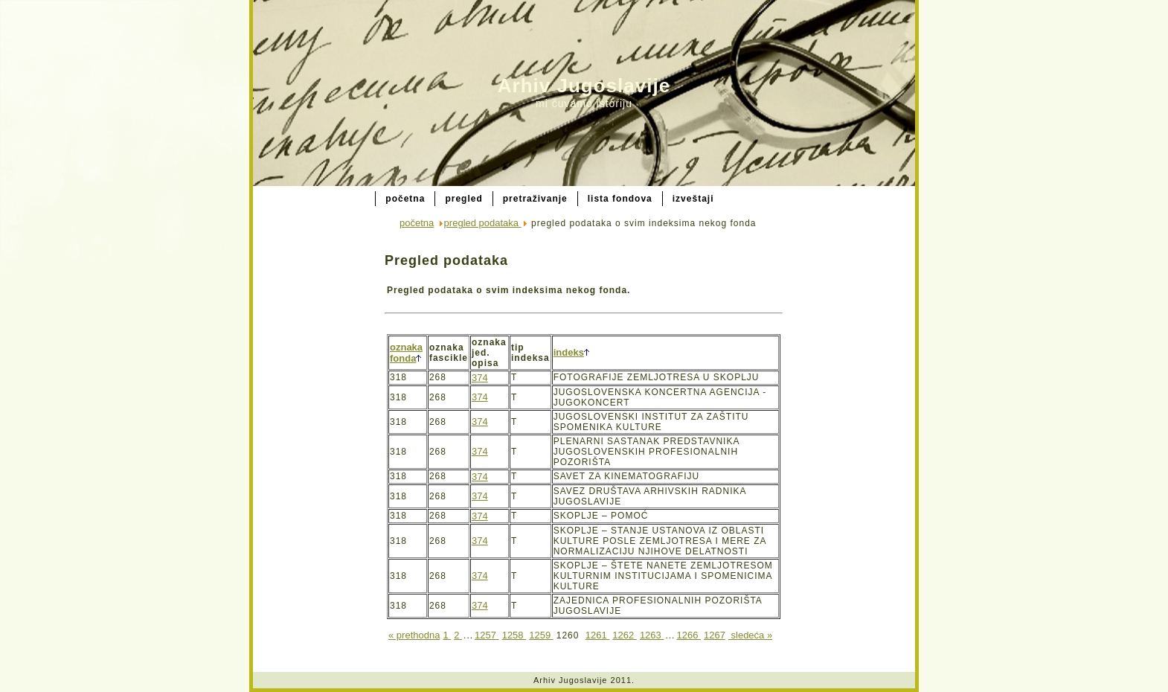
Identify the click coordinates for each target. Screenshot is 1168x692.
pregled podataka (483, 222)
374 (480, 377)
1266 (688, 635)
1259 (541, 635)
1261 (597, 635)
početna (417, 222)
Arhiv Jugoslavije (584, 85)
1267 (714, 635)
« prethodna (414, 635)
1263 (652, 635)
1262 (624, 635)
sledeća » (750, 635)
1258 (514, 635)
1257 (487, 635)
